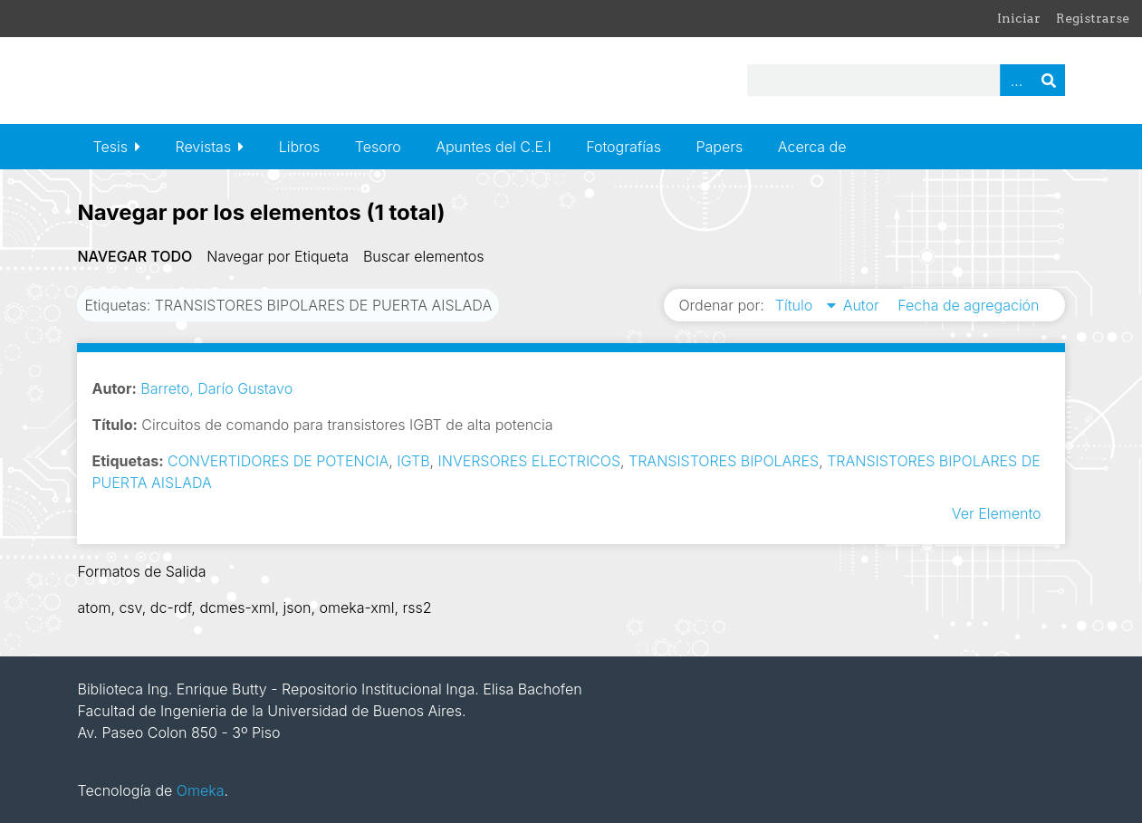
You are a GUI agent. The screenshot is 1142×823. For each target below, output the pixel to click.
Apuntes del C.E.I (493, 147)
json (297, 607)
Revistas (203, 147)
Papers (720, 147)
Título (796, 305)
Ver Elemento (996, 513)
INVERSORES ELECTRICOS (529, 461)
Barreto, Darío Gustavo (216, 388)
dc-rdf (171, 607)
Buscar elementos (424, 256)
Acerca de (812, 147)
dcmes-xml (236, 607)
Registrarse (1092, 18)
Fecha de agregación (968, 305)
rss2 (417, 607)
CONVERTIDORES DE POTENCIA (278, 461)
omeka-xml (356, 607)
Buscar (1048, 80)
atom (93, 607)
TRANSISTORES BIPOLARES (724, 461)
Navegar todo (134, 256)
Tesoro (378, 147)
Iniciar (1019, 18)
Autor (863, 305)
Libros (300, 147)
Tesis (109, 147)
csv (130, 607)
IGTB (413, 461)
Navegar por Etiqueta (277, 256)
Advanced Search (1016, 80)
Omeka (201, 790)
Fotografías (623, 147)
